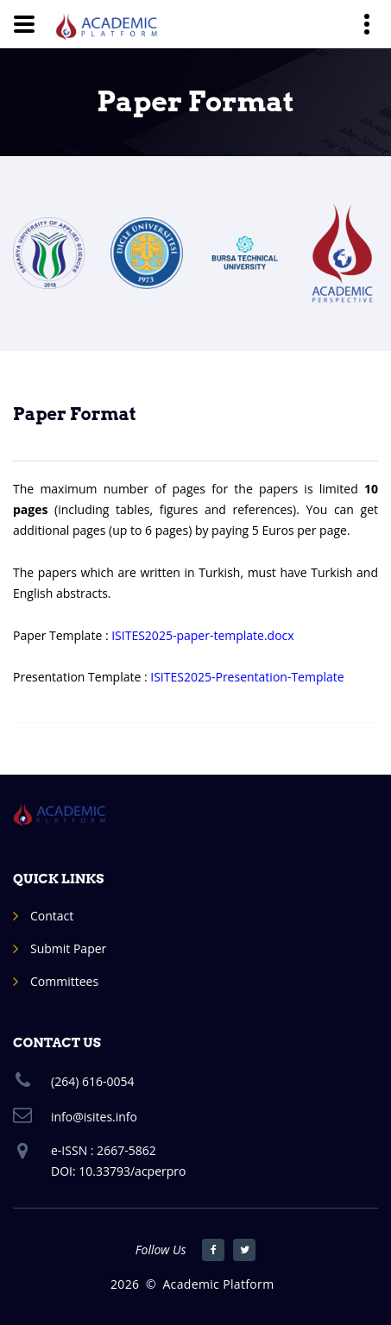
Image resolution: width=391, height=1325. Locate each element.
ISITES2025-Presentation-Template (247, 677)
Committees (64, 981)
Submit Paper (68, 948)
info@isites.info (94, 1116)
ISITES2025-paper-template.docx (202, 635)
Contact (51, 915)
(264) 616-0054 (92, 1081)
